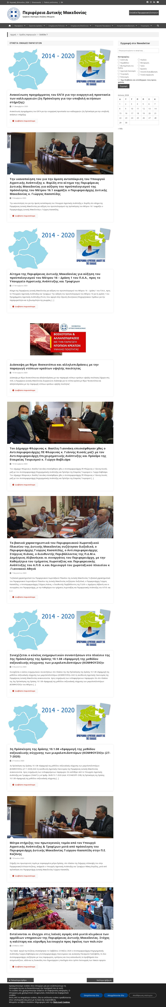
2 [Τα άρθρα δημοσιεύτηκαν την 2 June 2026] (125, 104)
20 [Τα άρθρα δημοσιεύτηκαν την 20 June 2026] (149, 113)
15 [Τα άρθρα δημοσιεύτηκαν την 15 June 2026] (120, 113)
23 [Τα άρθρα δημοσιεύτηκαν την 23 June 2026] (126, 118)
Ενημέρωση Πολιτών (57, 26)
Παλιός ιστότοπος (51, 2)
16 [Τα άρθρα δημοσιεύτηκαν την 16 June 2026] (126, 113)
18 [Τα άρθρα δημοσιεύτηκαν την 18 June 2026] (138, 113)
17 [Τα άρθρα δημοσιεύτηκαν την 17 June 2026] (132, 113)
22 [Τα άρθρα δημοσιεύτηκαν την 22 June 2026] (120, 118)
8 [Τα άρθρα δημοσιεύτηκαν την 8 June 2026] (119, 108)
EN (62, 2)
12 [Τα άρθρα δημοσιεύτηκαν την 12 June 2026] (144, 108)
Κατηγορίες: (123, 57)
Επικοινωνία (36, 2)
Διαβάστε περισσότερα (23, 121)
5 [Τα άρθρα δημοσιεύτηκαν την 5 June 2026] (143, 104)
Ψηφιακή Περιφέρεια (103, 26)
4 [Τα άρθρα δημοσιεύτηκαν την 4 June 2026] (137, 104)
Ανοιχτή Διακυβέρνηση (125, 26)
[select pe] (144, 12)
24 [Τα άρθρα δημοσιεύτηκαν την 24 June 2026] (132, 118)
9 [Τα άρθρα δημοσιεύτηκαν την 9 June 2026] (125, 108)
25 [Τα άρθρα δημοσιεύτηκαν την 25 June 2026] (138, 118)
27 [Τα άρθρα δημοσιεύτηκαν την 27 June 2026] (149, 118)
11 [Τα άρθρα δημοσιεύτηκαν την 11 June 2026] (138, 108)
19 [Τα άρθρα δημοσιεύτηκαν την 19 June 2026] (144, 113)
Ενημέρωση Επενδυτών (80, 26)
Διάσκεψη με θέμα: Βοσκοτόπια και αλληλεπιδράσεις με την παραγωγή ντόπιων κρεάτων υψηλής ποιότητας (54, 366)
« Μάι (120, 128)
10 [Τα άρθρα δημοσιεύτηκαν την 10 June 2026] (132, 108)
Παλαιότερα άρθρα (18, 980)
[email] (138, 50)
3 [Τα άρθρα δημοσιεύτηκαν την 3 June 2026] (131, 104)
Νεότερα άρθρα (103, 980)
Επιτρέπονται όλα (91, 995)
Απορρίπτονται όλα (116, 995)
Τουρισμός (145, 26)
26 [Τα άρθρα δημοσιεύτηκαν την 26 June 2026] (144, 118)
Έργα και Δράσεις (35, 26)
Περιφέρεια (18, 26)
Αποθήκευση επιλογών (143, 995)
